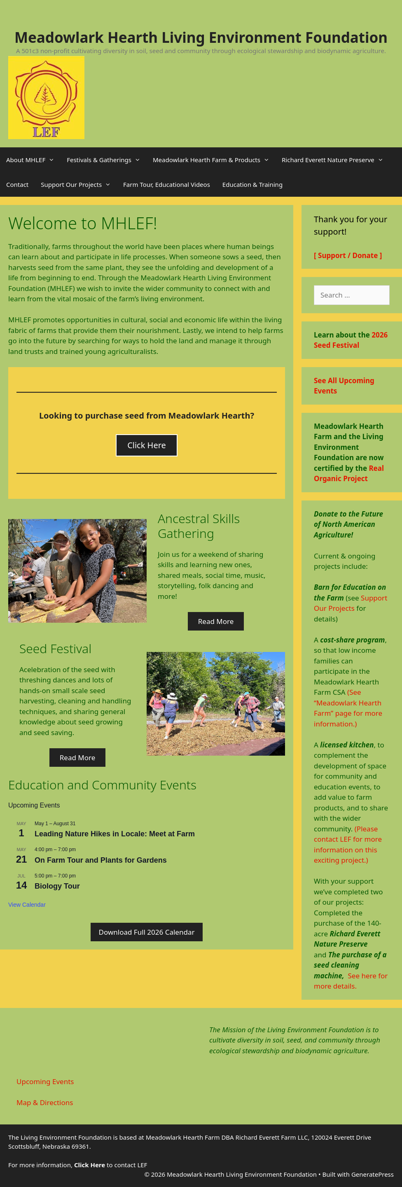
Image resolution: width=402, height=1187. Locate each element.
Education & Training (252, 184)
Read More (216, 621)
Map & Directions (44, 1102)
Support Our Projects (79, 184)
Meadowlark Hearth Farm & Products (214, 159)
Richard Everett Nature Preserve (336, 159)
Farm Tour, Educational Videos (166, 184)
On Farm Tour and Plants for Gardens (101, 860)
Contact (17, 184)
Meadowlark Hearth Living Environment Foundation (201, 37)
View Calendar (27, 904)
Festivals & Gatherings (107, 159)
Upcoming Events (45, 1081)
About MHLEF (33, 159)
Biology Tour (57, 886)
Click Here (146, 445)
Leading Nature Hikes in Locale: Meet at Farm (115, 834)
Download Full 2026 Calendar (147, 932)
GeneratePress (372, 1174)
